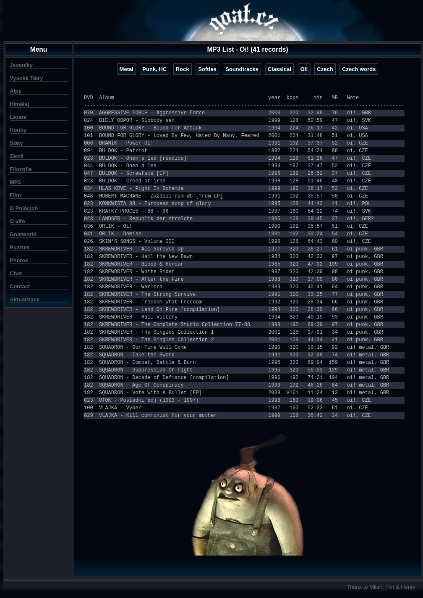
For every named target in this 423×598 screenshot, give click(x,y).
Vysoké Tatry (26, 78)
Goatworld (23, 234)
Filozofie (21, 169)
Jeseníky (21, 65)
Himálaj (19, 104)
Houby (18, 130)
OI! (304, 69)
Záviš (17, 156)
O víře (17, 221)
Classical (279, 69)
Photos (19, 260)
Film (15, 195)
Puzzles (20, 247)
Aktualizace (25, 299)
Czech (325, 69)
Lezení (18, 117)
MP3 (15, 182)
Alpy (15, 91)
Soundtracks (241, 69)
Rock (182, 69)
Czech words (359, 69)
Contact (20, 286)
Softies (207, 69)
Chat (16, 273)
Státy (16, 143)
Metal (126, 69)
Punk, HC (154, 69)
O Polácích (24, 208)
